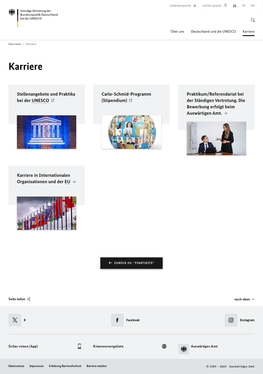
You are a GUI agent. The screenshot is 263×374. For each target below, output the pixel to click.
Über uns (177, 31)
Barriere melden (97, 366)
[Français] (243, 6)
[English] (253, 6)
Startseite (16, 44)
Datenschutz (16, 366)
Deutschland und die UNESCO (213, 31)
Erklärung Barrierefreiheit (65, 366)
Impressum (36, 366)
